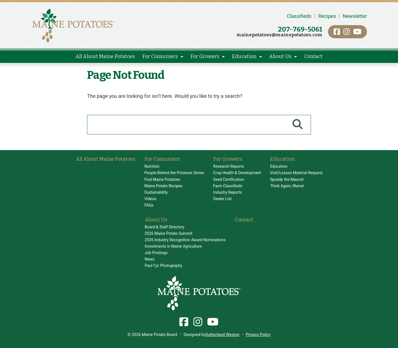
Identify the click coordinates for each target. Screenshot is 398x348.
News (149, 259)
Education (244, 56)
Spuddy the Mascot (287, 179)
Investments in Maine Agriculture (173, 246)
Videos (150, 199)
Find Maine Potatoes (162, 179)
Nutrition (152, 166)
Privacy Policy (258, 334)
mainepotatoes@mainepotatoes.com (279, 34)
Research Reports (228, 166)
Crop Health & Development (237, 173)
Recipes (327, 16)
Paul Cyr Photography (163, 265)
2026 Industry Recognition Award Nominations (185, 240)
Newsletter (355, 16)
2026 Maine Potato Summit (168, 233)
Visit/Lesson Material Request (296, 173)
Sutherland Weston (222, 334)
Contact (313, 56)
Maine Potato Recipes (163, 186)
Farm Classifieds (227, 186)
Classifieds (299, 16)
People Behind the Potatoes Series (174, 173)
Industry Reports (227, 192)
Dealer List (222, 199)
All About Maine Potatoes (105, 56)
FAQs (149, 205)
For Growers (205, 56)
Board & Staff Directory (164, 227)
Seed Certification (228, 179)
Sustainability (156, 192)
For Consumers (160, 56)
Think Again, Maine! (287, 186)
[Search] (297, 124)
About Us (280, 56)
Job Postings (156, 252)
